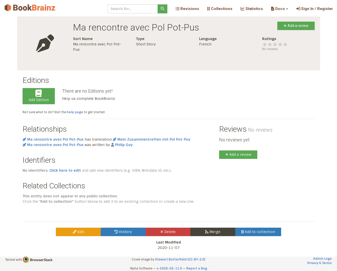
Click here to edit (65, 170)
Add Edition (39, 96)
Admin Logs (322, 259)
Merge (212, 231)
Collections (219, 8)
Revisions (187, 8)
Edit (78, 231)
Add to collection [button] (258, 231)
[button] (279, 9)
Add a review (295, 26)
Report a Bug (196, 268)
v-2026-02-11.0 (169, 268)
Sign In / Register (314, 8)
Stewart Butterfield (171, 259)
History (123, 231)
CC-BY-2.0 (196, 259)
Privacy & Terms (319, 263)
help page (75, 112)
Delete (168, 231)
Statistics (252, 8)
